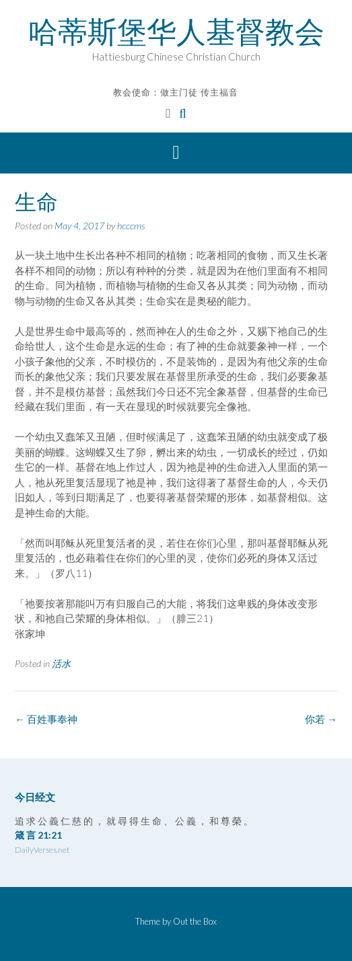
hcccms (131, 225)
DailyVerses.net (42, 850)
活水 (61, 663)
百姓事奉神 (46, 719)
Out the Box (195, 921)
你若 (321, 719)
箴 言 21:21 (38, 835)
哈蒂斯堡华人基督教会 (176, 31)
